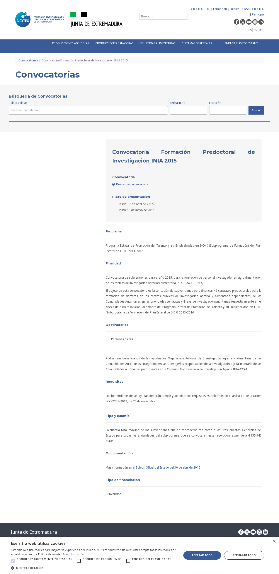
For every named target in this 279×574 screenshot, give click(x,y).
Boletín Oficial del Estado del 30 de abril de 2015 (168, 467)
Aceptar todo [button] (202, 555)
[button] (13, 561)
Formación (220, 9)
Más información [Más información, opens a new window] (73, 554)
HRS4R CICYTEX (253, 9)
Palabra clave (18, 103)
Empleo (235, 9)
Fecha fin (215, 103)
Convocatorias (28, 60)
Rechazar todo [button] (244, 555)
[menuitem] (69, 46)
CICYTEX (197, 9)
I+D (208, 9)
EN (255, 30)
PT (261, 30)
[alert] (139, 555)
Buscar (256, 110)
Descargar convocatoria (130, 184)
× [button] (274, 541)
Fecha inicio (177, 103)
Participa (258, 14)
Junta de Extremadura (34, 532)
